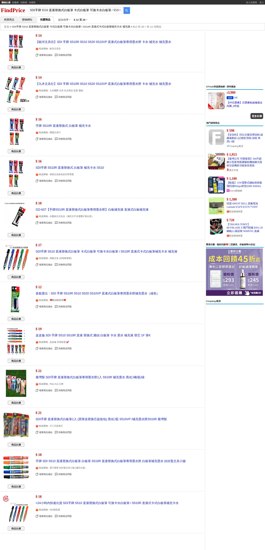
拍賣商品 (45, 19)
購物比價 (6, 2)
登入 (261, 2)
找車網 (23, 2)
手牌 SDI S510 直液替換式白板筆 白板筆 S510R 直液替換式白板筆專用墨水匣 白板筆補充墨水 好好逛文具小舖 (111, 461)
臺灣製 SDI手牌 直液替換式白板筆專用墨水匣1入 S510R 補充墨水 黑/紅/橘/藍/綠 (90, 377)
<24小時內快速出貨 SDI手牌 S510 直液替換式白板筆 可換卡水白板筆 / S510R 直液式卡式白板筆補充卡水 (107, 503)
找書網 (15, 2)
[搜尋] (74, 10)
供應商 (32, 2)
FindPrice (13, 10)
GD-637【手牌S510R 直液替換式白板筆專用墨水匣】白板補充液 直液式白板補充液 (92, 209)
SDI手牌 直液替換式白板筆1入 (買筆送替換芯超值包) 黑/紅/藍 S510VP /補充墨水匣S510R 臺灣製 (101, 419)
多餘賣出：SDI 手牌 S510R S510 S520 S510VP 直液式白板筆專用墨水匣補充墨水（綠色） (98, 293)
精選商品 (9, 19)
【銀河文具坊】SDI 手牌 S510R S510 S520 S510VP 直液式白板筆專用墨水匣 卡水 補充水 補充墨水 (103, 42)
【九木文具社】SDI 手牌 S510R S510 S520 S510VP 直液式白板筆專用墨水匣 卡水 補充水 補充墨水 (103, 84)
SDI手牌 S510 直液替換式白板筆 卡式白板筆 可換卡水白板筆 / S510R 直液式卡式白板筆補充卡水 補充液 (106, 251)
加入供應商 (251, 2)
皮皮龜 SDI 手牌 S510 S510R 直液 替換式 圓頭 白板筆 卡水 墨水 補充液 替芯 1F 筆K (93, 335)
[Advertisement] (234, 58)
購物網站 (27, 19)
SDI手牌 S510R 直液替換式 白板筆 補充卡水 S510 (70, 167)
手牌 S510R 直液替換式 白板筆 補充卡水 (63, 125)
